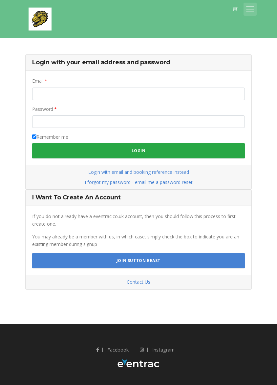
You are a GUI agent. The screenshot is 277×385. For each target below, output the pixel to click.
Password (42, 109)
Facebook (112, 350)
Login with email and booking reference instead (138, 172)
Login (139, 150)
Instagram (157, 350)
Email (38, 81)
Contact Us (138, 282)
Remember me (52, 137)
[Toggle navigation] (250, 9)
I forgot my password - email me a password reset (139, 182)
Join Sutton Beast (138, 260)
